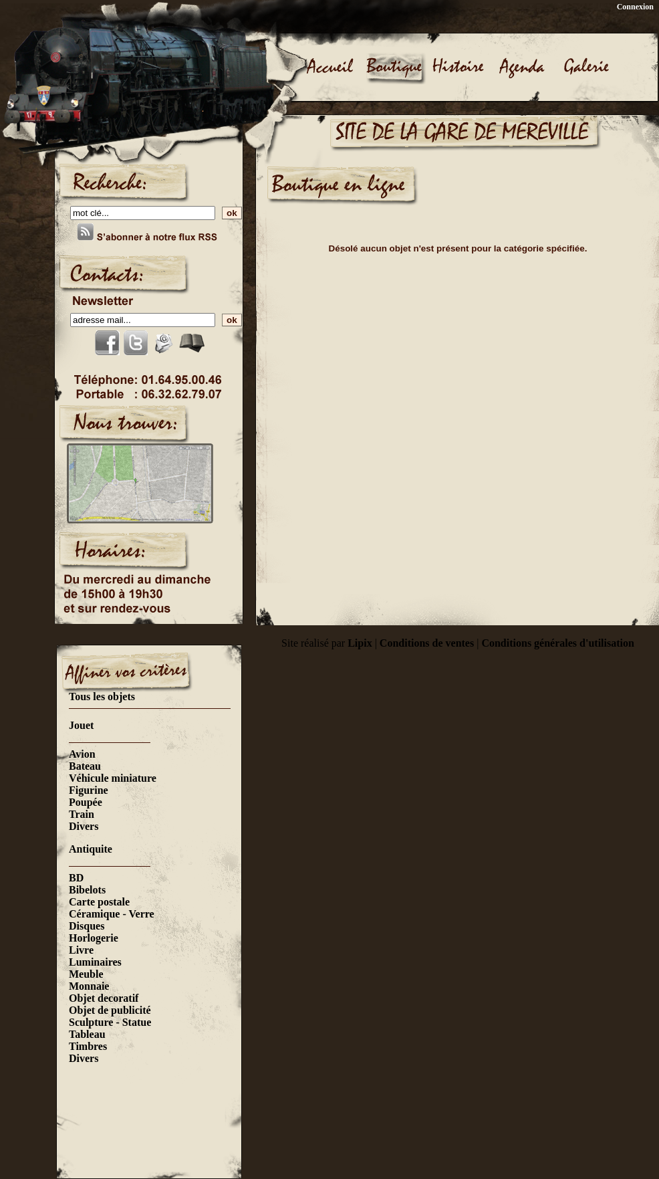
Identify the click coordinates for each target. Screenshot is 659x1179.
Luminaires (95, 962)
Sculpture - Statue (110, 1022)
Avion (82, 754)
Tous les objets (102, 696)
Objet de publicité (110, 1010)
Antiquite (90, 849)
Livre (81, 950)
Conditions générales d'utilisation (557, 643)
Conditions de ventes (427, 643)
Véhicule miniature (112, 778)
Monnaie (89, 986)
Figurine (88, 790)
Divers (83, 826)
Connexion (635, 6)
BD (76, 877)
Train (81, 814)
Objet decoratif (103, 998)
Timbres (88, 1046)
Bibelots (87, 889)
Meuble (86, 974)
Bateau (85, 766)
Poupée (85, 802)
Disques (86, 926)
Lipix (360, 643)
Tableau (87, 1034)
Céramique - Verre (111, 914)
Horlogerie (93, 938)
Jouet (81, 725)
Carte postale (99, 901)
